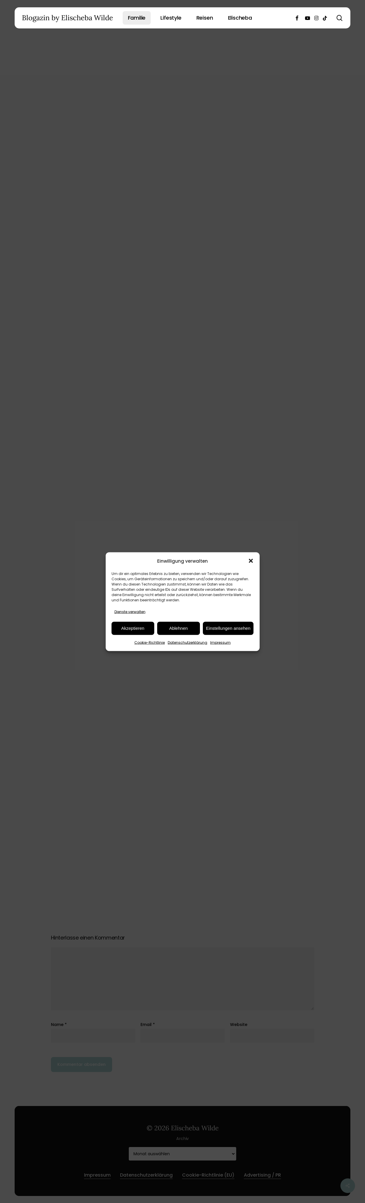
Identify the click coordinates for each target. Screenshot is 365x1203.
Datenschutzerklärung (187, 642)
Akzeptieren (132, 628)
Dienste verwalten (129, 611)
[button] (251, 561)
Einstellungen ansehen (228, 628)
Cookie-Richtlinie (149, 642)
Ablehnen (178, 628)
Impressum (220, 642)
